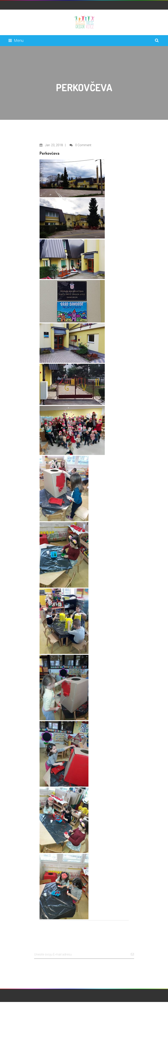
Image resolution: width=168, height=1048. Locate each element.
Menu (15, 40)
